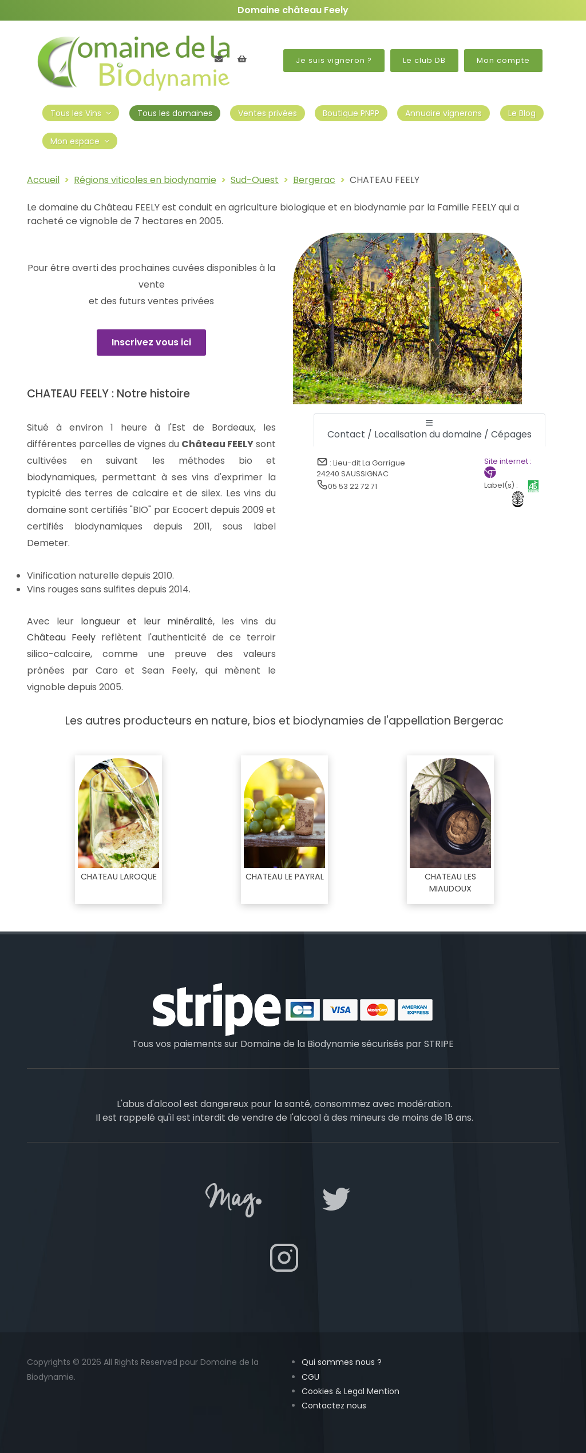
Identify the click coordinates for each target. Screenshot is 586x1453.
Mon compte (503, 60)
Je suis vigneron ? (334, 60)
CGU (310, 1377)
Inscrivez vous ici (151, 342)
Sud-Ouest (255, 179)
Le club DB (424, 60)
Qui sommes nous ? (342, 1362)
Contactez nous (334, 1405)
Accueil (43, 179)
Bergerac (314, 179)
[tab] (429, 430)
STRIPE (439, 1043)
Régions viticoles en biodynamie (145, 179)
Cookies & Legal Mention (350, 1391)
